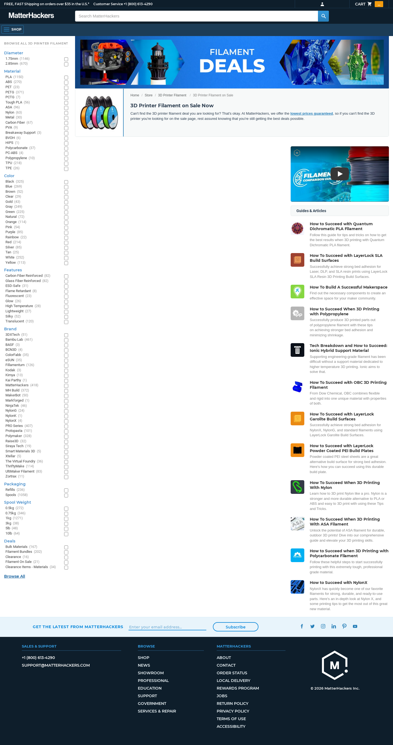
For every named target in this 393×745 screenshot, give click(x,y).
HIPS (12, 143)
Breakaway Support (23, 132)
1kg (14, 518)
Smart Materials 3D (23, 451)
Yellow (15, 262)
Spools (16, 495)
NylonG (15, 410)
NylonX (13, 420)
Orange (15, 222)
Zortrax (14, 476)
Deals (9, 541)
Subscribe (236, 627)
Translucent (19, 321)
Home (134, 95)
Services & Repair (157, 711)
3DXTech (16, 334)
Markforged (17, 400)
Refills (15, 489)
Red (13, 242)
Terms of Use (231, 718)
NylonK (13, 415)
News (144, 665)
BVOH (13, 138)
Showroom (151, 672)
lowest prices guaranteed (311, 113)
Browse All (14, 576)
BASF (12, 345)
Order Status (232, 672)
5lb (11, 528)
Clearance (17, 557)
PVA (11, 127)
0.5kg (14, 508)
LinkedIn (333, 626)
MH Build (17, 390)
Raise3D (15, 441)
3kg (12, 523)
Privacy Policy (233, 711)
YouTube (355, 626)
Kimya (14, 375)
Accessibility (231, 726)
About (224, 657)
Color (9, 175)
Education (150, 688)
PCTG (12, 97)
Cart (369, 4)
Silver (13, 247)
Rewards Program (238, 688)
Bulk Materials (21, 547)
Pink (12, 227)
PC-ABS (14, 153)
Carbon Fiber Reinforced (27, 275)
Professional (153, 680)
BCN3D (14, 349)
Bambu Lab (19, 339)
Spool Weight (17, 502)
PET (12, 87)
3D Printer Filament (172, 95)
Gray (13, 206)
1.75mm (17, 58)
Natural (15, 216)
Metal (13, 117)
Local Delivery (233, 680)
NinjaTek (16, 405)
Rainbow (16, 237)
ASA (12, 107)
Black (14, 181)
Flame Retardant (21, 291)
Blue (13, 186)
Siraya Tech (18, 446)
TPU (13, 163)
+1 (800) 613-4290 (138, 4)
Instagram (323, 626)
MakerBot (16, 395)
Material (12, 71)
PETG (14, 92)
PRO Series (19, 426)
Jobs (222, 695)
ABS (13, 82)
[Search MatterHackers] (323, 16)
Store (149, 95)
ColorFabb (17, 355)
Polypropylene (20, 158)
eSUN (13, 360)
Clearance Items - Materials (30, 567)
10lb (12, 533)
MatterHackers (21, 385)
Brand (10, 329)
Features (13, 270)
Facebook (301, 626)
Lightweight (18, 311)
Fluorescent (18, 296)
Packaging (15, 484)
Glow (13, 301)
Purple (14, 232)
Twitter (312, 626)
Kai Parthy (16, 380)
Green (15, 212)
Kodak (13, 370)
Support (147, 695)
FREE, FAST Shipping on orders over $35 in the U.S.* (46, 4)
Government (152, 703)
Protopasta (18, 431)
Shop (143, 657)
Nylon (13, 112)
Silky (13, 316)
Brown (14, 191)
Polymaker (18, 436)
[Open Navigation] (12, 29)
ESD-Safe (16, 286)
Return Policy (232, 703)
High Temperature (23, 306)
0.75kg (15, 513)
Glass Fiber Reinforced (27, 281)
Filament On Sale (22, 562)
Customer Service (108, 4)
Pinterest (344, 626)
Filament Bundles (23, 551)
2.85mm (16, 63)
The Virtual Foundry (24, 461)
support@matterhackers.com (56, 665)
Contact (226, 665)
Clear (13, 196)
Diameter (13, 53)
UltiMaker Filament (23, 471)
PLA (14, 77)
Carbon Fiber (19, 122)
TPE (12, 168)
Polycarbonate (20, 148)
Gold (12, 201)
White (14, 257)
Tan (12, 252)
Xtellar (13, 456)
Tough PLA (17, 102)
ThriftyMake (19, 466)
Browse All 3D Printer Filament (36, 43)
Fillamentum (19, 365)
